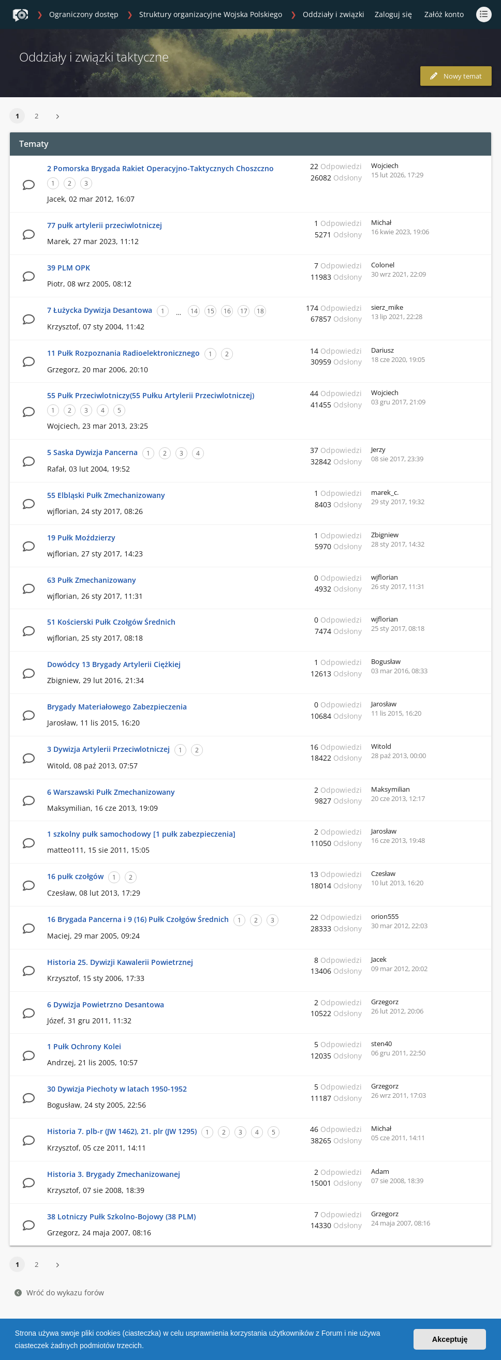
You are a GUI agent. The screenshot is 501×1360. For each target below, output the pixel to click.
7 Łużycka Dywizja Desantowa (99, 310)
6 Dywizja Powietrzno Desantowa (105, 1004)
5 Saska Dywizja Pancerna (92, 452)
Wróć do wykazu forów (59, 1292)
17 (243, 311)
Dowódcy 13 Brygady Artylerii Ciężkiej (114, 664)
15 (210, 311)
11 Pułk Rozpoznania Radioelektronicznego (123, 353)
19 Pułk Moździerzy (81, 537)
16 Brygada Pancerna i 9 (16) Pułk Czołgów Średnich (138, 919)
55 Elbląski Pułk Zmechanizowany (106, 495)
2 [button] (36, 115)
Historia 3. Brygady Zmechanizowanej (113, 1174)
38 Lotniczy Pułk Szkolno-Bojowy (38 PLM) (121, 1216)
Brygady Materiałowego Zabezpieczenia (117, 707)
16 (227, 311)
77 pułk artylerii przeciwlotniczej (104, 225)
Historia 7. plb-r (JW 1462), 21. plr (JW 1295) (122, 1131)
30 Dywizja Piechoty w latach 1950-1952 (117, 1089)
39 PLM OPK (68, 268)
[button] (147, 1346)
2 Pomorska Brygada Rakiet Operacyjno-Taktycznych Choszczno (160, 168)
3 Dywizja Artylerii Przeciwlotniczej (108, 749)
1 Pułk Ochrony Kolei (84, 1046)
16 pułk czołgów (75, 876)
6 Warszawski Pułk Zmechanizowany (111, 792)
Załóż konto (444, 14)
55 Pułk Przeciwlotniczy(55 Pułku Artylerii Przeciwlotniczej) (150, 395)
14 (194, 311)
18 (260, 311)
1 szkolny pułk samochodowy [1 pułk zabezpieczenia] (141, 834)
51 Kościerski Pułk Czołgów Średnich (111, 622)
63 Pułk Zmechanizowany (91, 580)
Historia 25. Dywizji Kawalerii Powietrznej (120, 962)
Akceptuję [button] (450, 1339)
